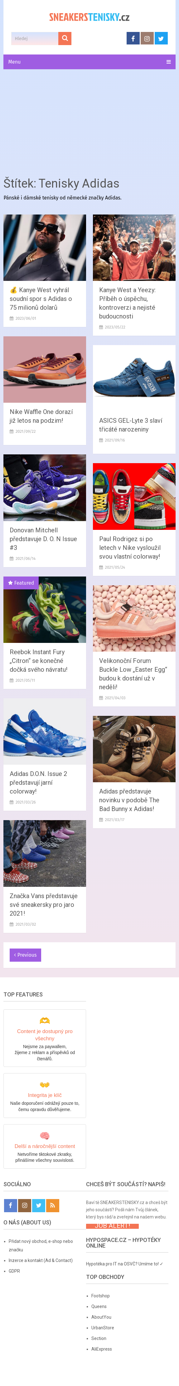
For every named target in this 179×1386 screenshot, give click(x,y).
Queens (99, 1306)
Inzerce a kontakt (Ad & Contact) (41, 1260)
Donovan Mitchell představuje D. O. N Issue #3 (43, 538)
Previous (25, 955)
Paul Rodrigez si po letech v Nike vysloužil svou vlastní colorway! (130, 547)
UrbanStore (102, 1327)
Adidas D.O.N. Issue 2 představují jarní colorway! (38, 782)
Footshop (100, 1295)
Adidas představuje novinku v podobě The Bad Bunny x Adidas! (129, 800)
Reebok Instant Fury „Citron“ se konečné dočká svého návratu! (38, 660)
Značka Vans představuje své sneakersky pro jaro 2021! (44, 904)
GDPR (14, 1271)
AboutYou (101, 1317)
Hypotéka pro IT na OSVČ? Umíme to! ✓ (124, 1263)
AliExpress (101, 1349)
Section (98, 1338)
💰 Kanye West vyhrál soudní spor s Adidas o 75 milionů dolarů (41, 298)
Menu (14, 62)
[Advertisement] (90, 121)
